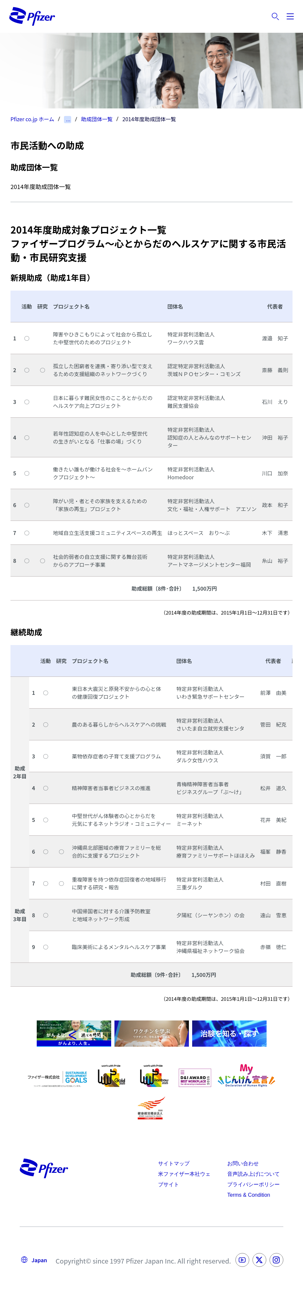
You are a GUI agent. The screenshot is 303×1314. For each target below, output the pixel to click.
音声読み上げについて (253, 1174)
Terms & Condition (248, 1195)
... (68, 119)
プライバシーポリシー (253, 1184)
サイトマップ (174, 1163)
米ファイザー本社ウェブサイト (184, 1179)
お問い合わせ (243, 1163)
